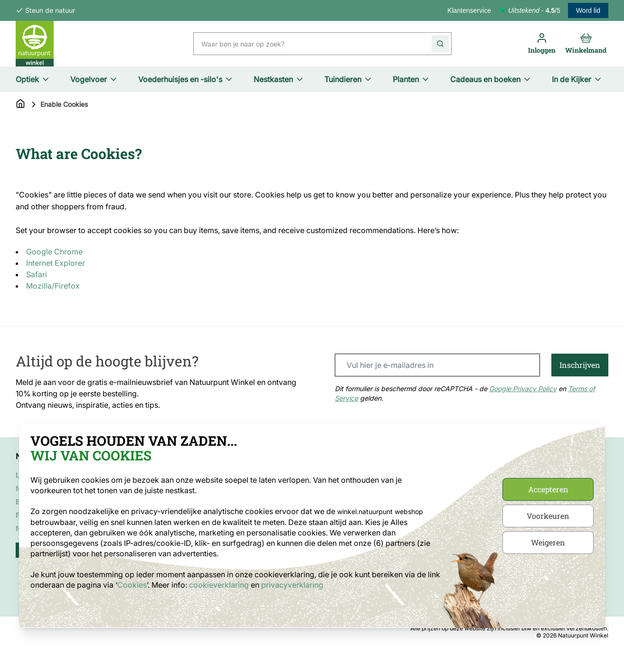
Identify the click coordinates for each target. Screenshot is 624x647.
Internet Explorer (55, 263)
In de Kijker (577, 79)
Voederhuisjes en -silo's (186, 79)
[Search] (440, 43)
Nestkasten (279, 79)
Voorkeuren (548, 516)
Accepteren (548, 489)
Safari (36, 274)
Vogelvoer (94, 79)
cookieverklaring (220, 585)
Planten (411, 79)
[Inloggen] (542, 43)
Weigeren (548, 542)
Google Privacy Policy (523, 388)
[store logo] (35, 43)
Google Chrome (54, 251)
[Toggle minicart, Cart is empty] (585, 43)
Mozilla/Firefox (53, 286)
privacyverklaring (292, 585)
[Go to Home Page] (20, 104)
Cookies (132, 585)
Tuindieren (348, 79)
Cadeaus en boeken (491, 79)
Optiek (33, 79)
